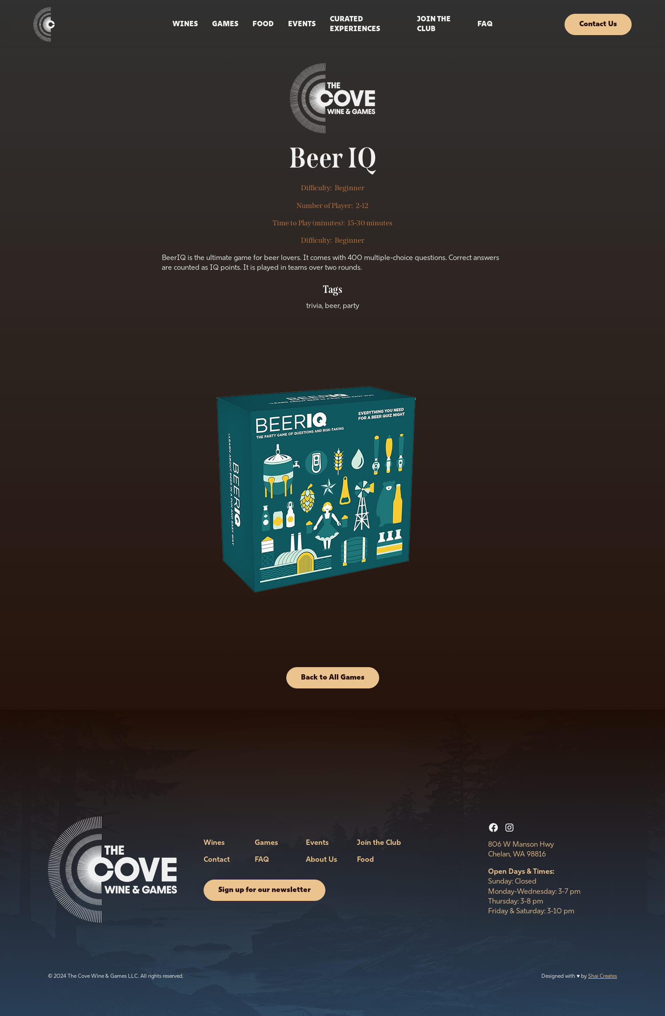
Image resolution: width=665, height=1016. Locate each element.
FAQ (485, 24)
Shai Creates (602, 976)
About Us (321, 860)
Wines (185, 24)
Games (225, 24)
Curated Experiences (355, 24)
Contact (217, 860)
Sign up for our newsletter (264, 890)
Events (317, 843)
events (302, 24)
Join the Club (434, 24)
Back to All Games (333, 677)
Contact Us (598, 24)
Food (263, 24)
